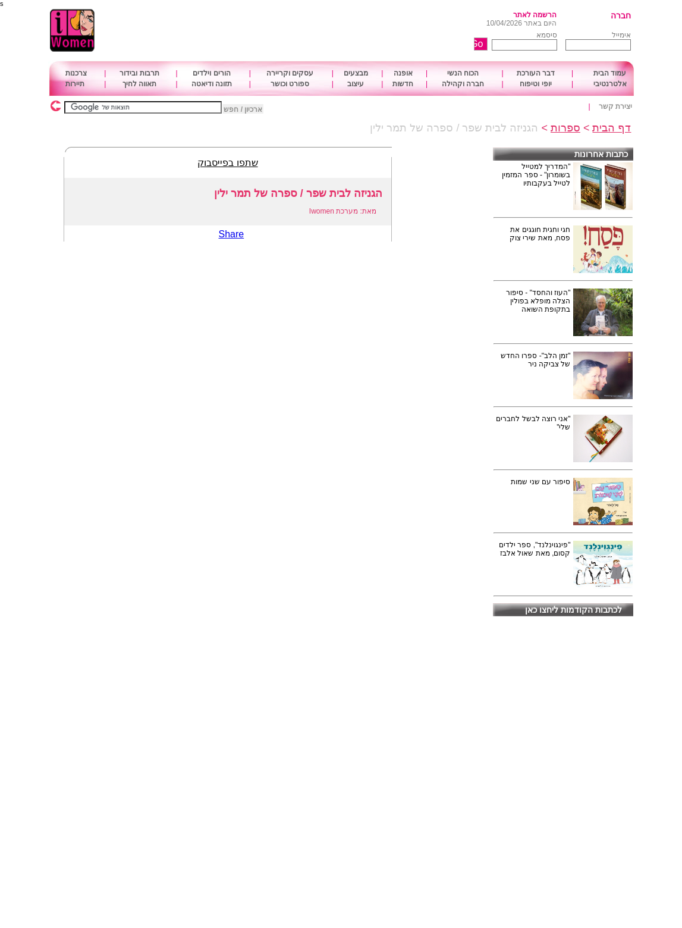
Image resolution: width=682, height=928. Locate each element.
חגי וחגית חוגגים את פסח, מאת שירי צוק (540, 233)
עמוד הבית (609, 73)
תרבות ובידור (139, 73)
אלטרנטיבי (610, 84)
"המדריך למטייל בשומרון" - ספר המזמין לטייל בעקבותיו (536, 174)
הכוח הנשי (463, 73)
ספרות (565, 128)
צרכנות (76, 73)
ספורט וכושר (290, 84)
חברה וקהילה (463, 84)
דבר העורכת (536, 73)
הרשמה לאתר (535, 15)
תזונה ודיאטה (211, 84)
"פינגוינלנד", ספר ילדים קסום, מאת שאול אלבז (535, 549)
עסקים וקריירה (289, 73)
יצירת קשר (615, 106)
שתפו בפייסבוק (227, 163)
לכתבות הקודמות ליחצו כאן (573, 610)
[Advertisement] (308, 31)
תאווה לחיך (139, 84)
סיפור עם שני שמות (540, 482)
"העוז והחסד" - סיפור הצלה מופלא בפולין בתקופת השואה (538, 301)
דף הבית (611, 128)
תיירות (74, 84)
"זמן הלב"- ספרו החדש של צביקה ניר (536, 360)
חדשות (402, 84)
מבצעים (356, 73)
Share (231, 234)
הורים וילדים (211, 73)
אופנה (403, 73)
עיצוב (355, 84)
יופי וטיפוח (535, 84)
